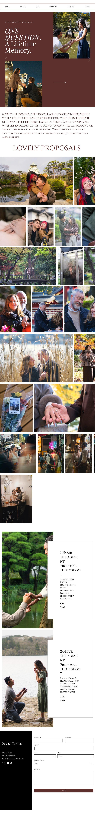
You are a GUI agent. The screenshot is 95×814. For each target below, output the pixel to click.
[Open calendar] (90, 763)
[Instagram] (11, 763)
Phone (59, 753)
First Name (37, 737)
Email (36, 745)
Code (36, 753)
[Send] (63, 790)
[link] (70, 564)
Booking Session (39, 760)
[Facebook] (2, 763)
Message (37, 769)
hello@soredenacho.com (13, 759)
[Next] (89, 59)
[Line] (8, 763)
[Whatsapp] (5, 763)
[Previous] (6, 59)
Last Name (68, 737)
